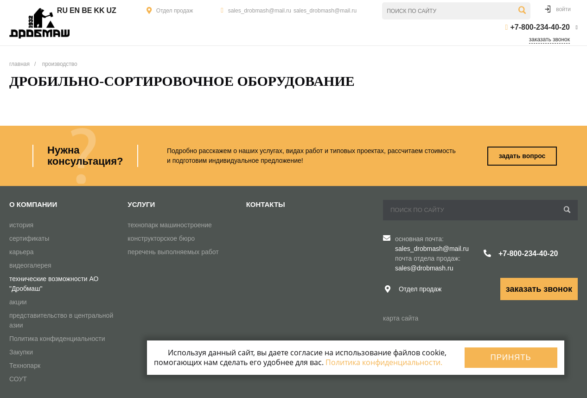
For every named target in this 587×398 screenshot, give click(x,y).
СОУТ (18, 379)
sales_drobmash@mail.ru (259, 10)
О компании (33, 204)
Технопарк (24, 365)
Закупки (21, 352)
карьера (21, 252)
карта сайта (400, 318)
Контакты (265, 204)
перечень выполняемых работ (173, 252)
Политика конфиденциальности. (383, 362)
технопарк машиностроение (170, 225)
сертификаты (29, 238)
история (21, 225)
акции (18, 302)
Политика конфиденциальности (57, 338)
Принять (511, 357)
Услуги (141, 204)
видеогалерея (30, 265)
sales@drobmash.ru (424, 268)
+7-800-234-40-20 (540, 27)
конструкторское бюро (161, 238)
